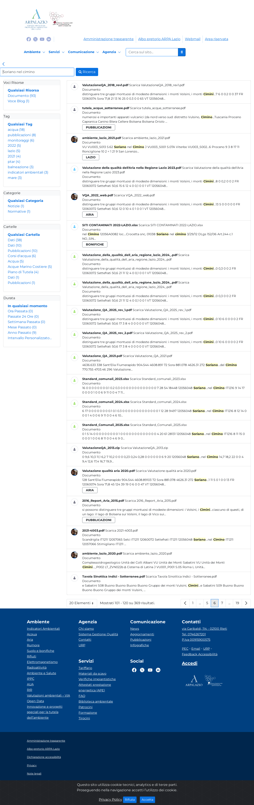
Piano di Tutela (23, 272)
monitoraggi (21, 140)
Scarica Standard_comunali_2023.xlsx (158, 379)
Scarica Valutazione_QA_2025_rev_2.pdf (163, 333)
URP (82, 645)
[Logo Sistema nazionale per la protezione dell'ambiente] (60, 19)
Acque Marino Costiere (30, 267)
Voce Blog (18, 101)
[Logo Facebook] (29, 39)
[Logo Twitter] (35, 39)
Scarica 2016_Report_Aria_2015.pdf (151, 501)
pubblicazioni (22, 135)
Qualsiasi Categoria (25, 201)
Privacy (32, 765)
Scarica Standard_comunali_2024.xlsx (158, 402)
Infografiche (139, 645)
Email (195, 649)
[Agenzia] (112, 52)
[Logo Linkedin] (49, 39)
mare (15, 178)
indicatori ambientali (28, 172)
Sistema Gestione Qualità (98, 634)
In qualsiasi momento (27, 306)
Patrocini (86, 707)
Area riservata (216, 39)
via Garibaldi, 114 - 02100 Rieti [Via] (204, 629)
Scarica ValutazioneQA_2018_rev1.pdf (156, 85)
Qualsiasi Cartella (24, 235)
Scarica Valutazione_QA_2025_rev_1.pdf (162, 310)
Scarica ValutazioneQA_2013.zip (144, 448)
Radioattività (36, 667)
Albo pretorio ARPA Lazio (159, 39)
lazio (14, 151)
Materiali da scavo (92, 673)
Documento (22, 96)
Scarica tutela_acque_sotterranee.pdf (158, 108)
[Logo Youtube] (42, 39)
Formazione (88, 713)
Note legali (34, 773)
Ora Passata (20, 311)
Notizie (16, 206)
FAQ (82, 696)
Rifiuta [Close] (131, 799)
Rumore (33, 645)
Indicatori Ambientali (43, 629)
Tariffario (85, 668)
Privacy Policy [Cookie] (110, 799)
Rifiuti (31, 656)
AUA (30, 684)
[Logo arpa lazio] (36, 19)
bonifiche (95, 244)
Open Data (35, 701)
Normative (19, 211)
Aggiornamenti (142, 634)
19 (239, 604)
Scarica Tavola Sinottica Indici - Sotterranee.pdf (181, 576)
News (134, 629)
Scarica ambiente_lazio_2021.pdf (146, 138)
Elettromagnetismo (42, 662)
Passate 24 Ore (23, 316)
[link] (3, 64)
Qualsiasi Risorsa (23, 90)
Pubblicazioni (22, 251)
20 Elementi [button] (83, 604)
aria (90, 214)
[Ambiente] (35, 52)
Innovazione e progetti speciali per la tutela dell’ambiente (44, 712)
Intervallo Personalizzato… (30, 338)
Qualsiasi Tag (20, 124)
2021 (14, 156)
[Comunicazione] (84, 52)
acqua (16, 130)
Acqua (16, 261)
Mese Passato (22, 327)
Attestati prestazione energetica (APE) (95, 687)
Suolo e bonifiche (40, 651)
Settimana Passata (26, 322)
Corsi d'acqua (22, 256)
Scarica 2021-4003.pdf (121, 530)
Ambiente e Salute (41, 673)
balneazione (21, 167)
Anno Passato (22, 333)
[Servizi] (57, 52)
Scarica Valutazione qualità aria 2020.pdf (166, 471)
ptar (14, 162)
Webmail (192, 39)
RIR (29, 690)
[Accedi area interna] (189, 664)
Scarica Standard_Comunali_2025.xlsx (158, 425)
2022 (14, 145)
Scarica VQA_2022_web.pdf (134, 195)
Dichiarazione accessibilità (44, 757)
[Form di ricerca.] (152, 52)
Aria (30, 640)
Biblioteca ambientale (96, 701)
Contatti (85, 640)
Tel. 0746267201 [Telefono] (194, 634)
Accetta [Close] (148, 799)
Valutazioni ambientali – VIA (48, 695)
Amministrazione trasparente (109, 39)
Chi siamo (86, 629)
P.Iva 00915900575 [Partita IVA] (196, 640)
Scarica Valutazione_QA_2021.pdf (147, 356)
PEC (185, 649)
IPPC (30, 679)
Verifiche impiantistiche (97, 679)
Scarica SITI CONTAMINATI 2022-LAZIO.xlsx (171, 225)
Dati (15, 240)
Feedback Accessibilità (199, 654)
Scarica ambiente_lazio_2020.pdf (147, 553)
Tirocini (84, 718)
